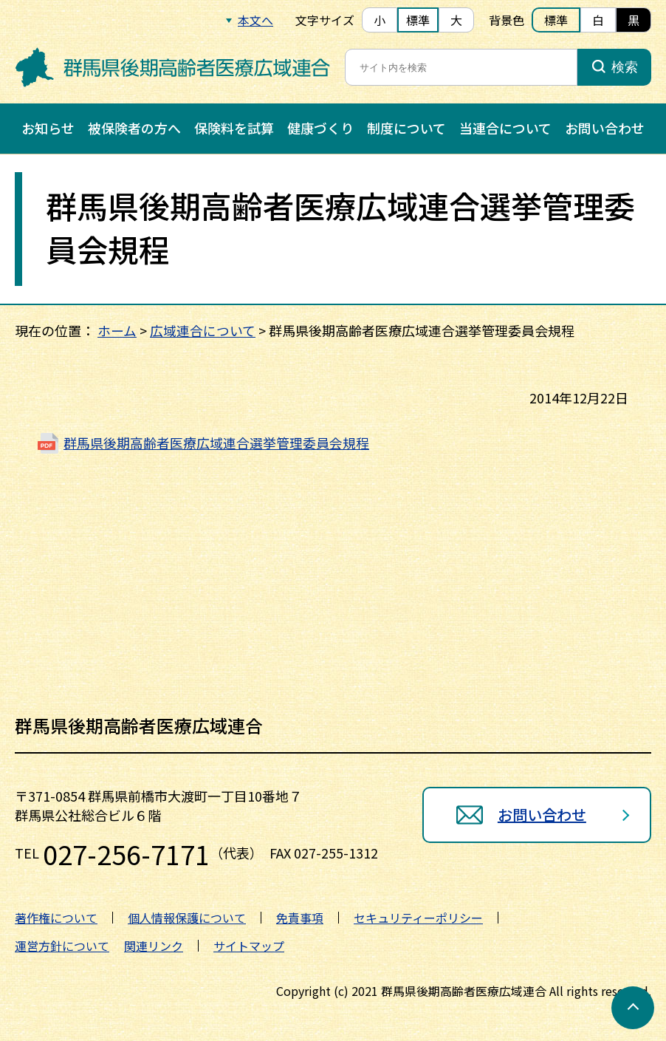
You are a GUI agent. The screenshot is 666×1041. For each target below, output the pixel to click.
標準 (418, 20)
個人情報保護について (187, 917)
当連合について (505, 127)
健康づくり (320, 127)
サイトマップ (248, 946)
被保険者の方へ (134, 127)
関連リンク (153, 946)
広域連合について (202, 330)
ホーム (117, 330)
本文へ (255, 20)
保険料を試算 (234, 127)
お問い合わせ (605, 127)
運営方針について (62, 946)
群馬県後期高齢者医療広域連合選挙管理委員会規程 (216, 442)
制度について (406, 127)
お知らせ (48, 127)
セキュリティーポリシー (418, 917)
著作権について (56, 917)
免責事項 (299, 917)
